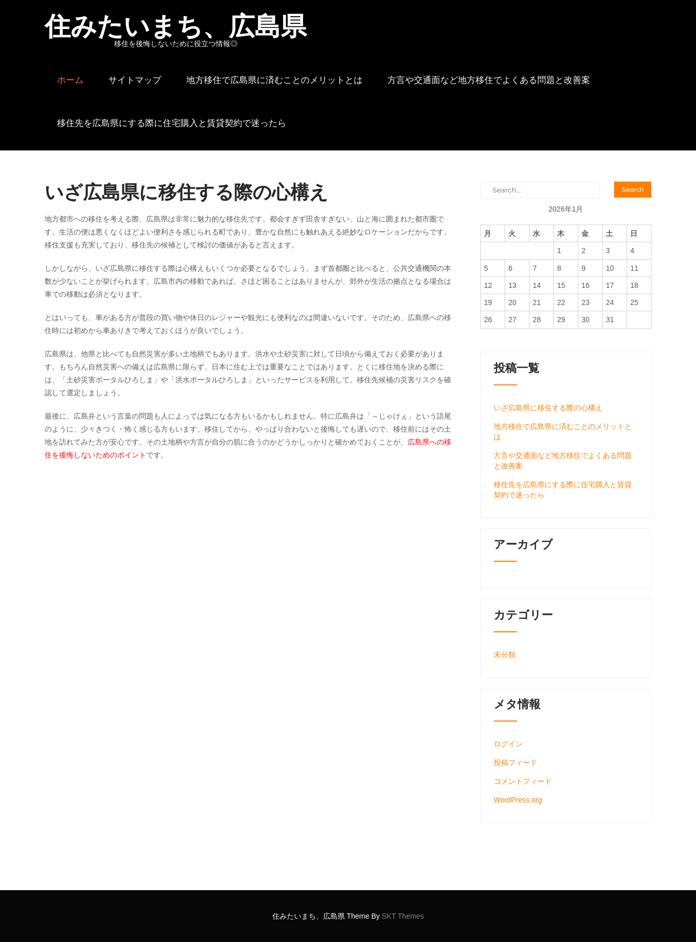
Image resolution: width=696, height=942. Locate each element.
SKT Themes (403, 916)
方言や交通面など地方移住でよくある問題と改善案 (488, 80)
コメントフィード (523, 781)
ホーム (70, 80)
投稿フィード (515, 762)
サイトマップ (134, 80)
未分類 (505, 654)
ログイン (508, 744)
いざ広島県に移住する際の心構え (548, 408)
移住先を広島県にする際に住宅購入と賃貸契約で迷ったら (171, 123)
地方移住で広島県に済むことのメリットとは (274, 80)
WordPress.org (518, 800)
